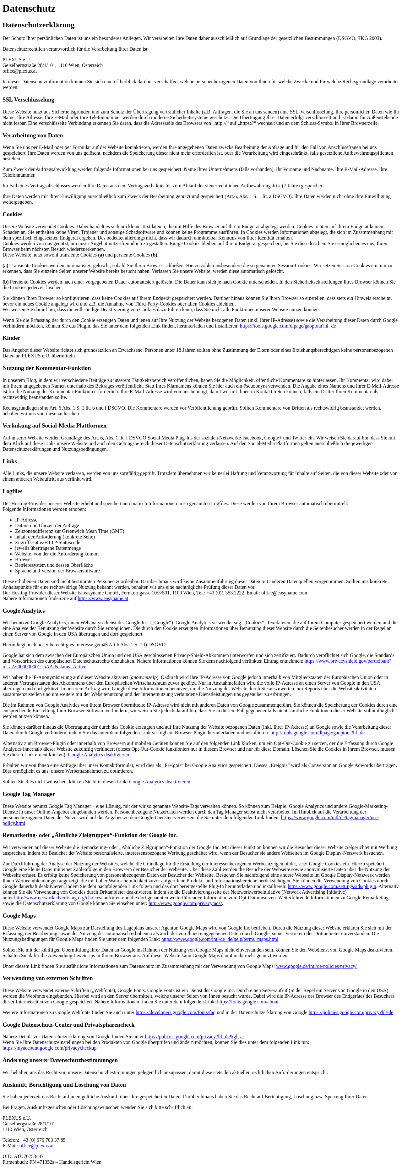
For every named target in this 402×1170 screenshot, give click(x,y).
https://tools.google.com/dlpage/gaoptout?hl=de (288, 325)
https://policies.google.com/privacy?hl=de (351, 1012)
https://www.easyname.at (103, 598)
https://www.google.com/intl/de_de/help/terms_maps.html (220, 939)
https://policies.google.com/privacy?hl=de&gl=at (194, 1036)
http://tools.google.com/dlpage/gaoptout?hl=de (317, 732)
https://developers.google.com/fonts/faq (175, 1012)
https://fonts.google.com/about (248, 1001)
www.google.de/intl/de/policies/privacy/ (316, 966)
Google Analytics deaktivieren (98, 754)
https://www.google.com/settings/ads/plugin (332, 886)
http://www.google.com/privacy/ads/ (185, 903)
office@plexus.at (36, 1145)
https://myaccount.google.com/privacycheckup (49, 1048)
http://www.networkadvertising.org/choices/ (58, 897)
